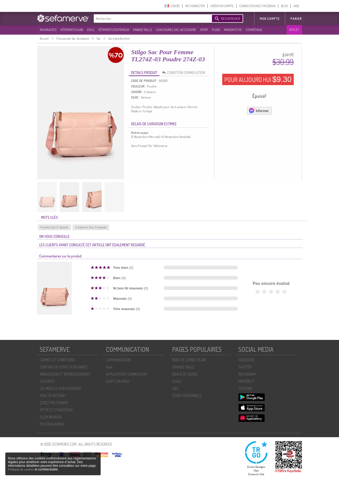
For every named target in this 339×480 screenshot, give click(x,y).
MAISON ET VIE (233, 30)
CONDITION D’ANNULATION (185, 72)
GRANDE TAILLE (142, 30)
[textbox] (151, 18)
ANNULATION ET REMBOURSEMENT (65, 374)
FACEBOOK (246, 360)
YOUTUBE (245, 388)
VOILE (90, 30)
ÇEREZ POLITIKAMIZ (54, 402)
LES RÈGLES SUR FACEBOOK (60, 388)
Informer (258, 110)
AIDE (296, 6)
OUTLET (294, 30)
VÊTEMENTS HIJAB (71, 30)
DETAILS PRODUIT (144, 72)
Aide (109, 367)
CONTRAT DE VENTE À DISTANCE (63, 367)
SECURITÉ (47, 381)
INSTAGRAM (247, 374)
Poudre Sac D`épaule (54, 227)
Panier (296, 19)
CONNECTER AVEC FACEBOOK (257, 6)
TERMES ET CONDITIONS (57, 360)
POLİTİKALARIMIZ (52, 424)
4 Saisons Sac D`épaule (90, 227)
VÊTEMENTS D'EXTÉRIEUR (113, 30)
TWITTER (244, 367)
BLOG (284, 6)
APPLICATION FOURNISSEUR (126, 374)
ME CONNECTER (195, 6)
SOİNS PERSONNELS (187, 395)
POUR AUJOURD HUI (258, 79)
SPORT (204, 30)
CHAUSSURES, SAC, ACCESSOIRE (176, 30)
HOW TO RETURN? (52, 395)
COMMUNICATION (118, 360)
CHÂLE (177, 381)
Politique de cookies (21, 469)
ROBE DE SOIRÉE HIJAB (189, 360)
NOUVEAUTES (48, 30)
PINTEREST (246, 381)
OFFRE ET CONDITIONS (56, 410)
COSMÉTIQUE (254, 30)
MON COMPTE (270, 19)
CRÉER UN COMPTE (222, 6)
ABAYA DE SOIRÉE (185, 374)
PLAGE (216, 30)
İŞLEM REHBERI (50, 417)
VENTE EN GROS (118, 381)
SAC (175, 388)
